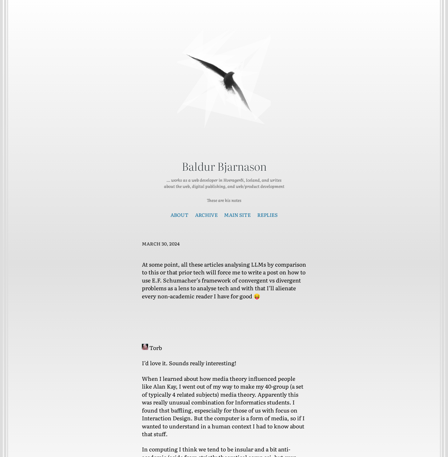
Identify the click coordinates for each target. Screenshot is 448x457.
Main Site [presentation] (237, 214)
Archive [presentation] (206, 214)
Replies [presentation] (267, 214)
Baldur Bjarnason (224, 166)
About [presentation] (179, 214)
